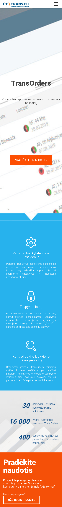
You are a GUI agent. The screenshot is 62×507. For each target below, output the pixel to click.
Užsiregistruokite (21, 499)
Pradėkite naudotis (31, 160)
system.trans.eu (32, 480)
